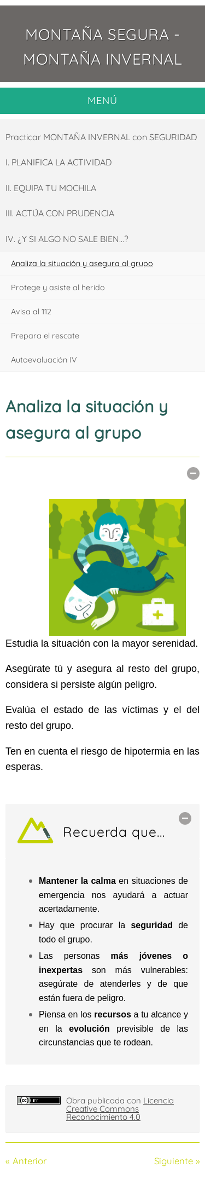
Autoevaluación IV (44, 360)
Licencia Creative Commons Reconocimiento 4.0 (120, 1108)
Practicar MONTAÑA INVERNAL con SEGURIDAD (101, 136)
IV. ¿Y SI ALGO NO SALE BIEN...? (66, 238)
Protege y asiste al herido (58, 287)
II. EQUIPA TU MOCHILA (50, 187)
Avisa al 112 (31, 312)
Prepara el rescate (45, 336)
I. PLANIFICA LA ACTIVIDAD (58, 162)
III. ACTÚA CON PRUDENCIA (59, 213)
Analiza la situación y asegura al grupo (82, 263)
